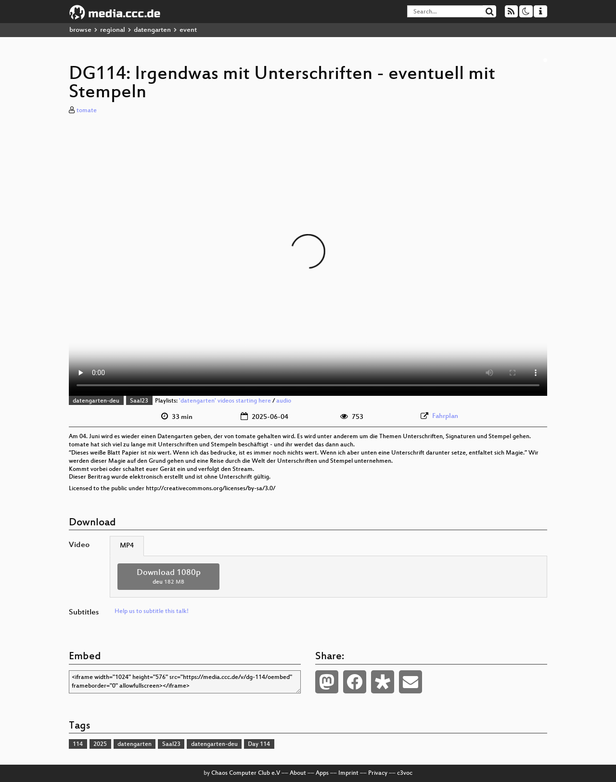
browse (80, 30)
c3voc (404, 773)
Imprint (348, 773)
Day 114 (259, 744)
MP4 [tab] (127, 546)
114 (78, 744)
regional (112, 30)
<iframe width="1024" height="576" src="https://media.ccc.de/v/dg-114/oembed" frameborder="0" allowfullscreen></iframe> (185, 681)
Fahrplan (445, 416)
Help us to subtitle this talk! (152, 611)
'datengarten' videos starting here (225, 401)
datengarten (152, 30)
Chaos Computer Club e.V (245, 773)
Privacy (377, 773)
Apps (322, 773)
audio (283, 401)
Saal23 (139, 401)
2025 (100, 744)
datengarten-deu (96, 401)
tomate (87, 110)
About (298, 773)
